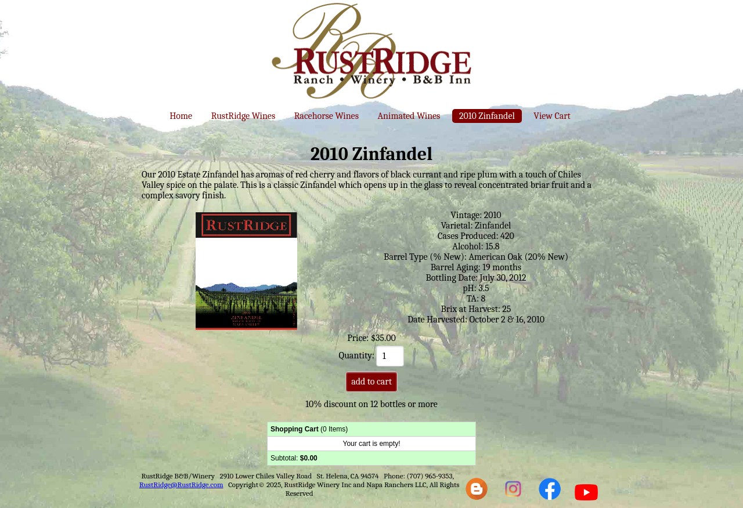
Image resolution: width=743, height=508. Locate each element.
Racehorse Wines (326, 116)
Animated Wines (408, 116)
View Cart (551, 116)
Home (180, 116)
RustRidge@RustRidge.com (181, 484)
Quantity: (372, 355)
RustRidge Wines (243, 116)
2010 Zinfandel (487, 116)
